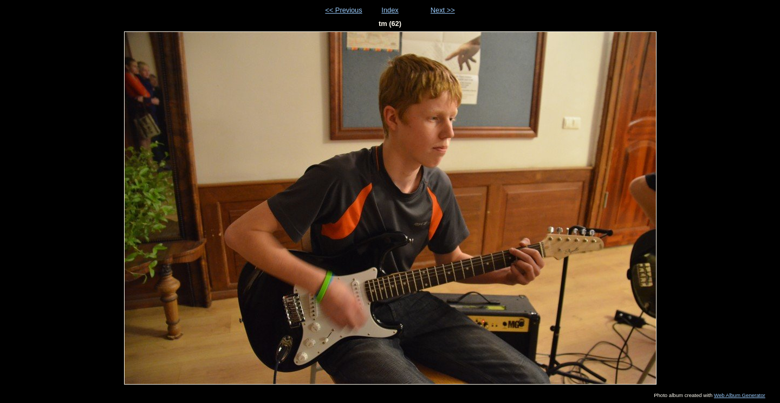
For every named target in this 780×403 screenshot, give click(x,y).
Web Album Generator (739, 395)
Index (389, 10)
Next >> (443, 10)
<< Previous (343, 10)
